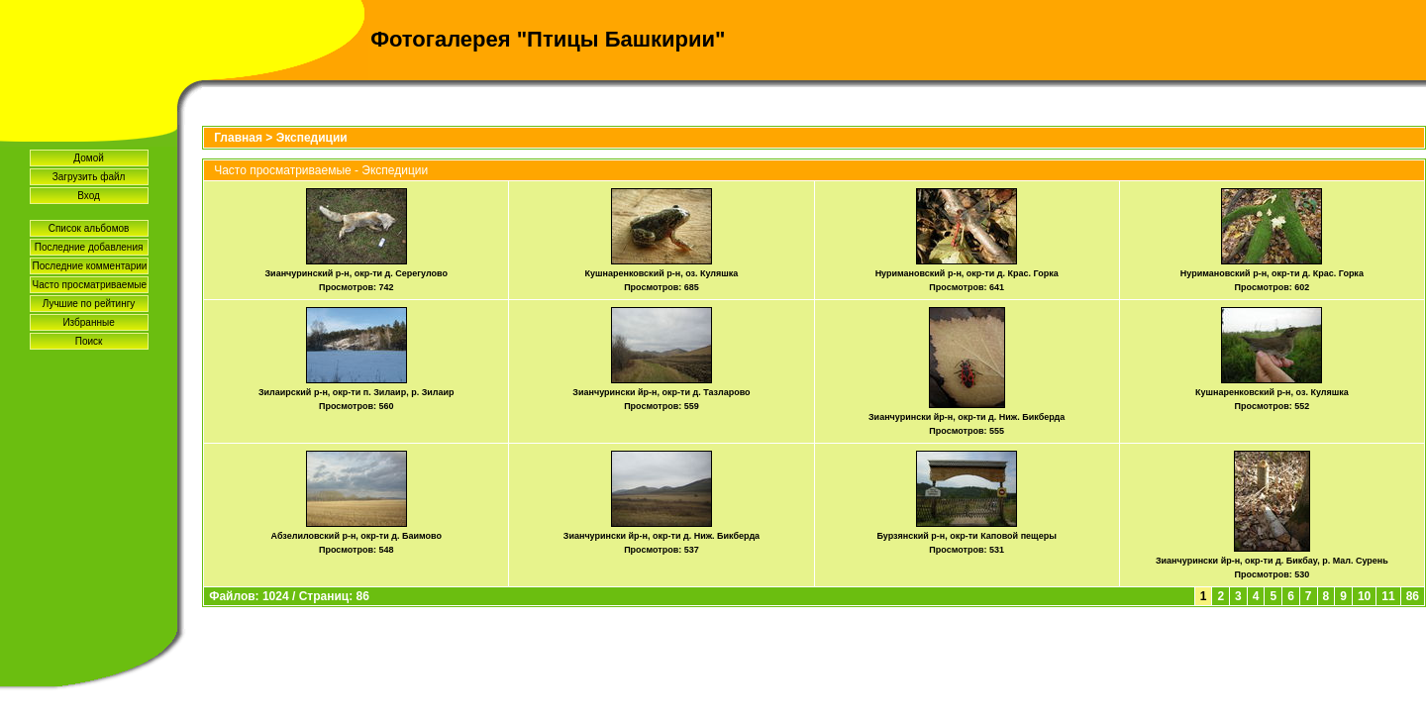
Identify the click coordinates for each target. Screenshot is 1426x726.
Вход (88, 195)
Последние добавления (89, 247)
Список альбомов (89, 228)
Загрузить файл (89, 176)
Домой (88, 158)
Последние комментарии (90, 265)
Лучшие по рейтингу (89, 303)
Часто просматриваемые (90, 284)
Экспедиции (312, 138)
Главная (238, 138)
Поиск (89, 341)
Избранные (88, 322)
